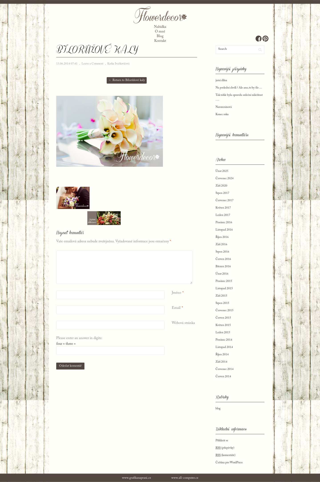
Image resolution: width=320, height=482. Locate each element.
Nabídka (160, 27)
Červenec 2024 (225, 178)
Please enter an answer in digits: (79, 338)
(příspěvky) (225, 448)
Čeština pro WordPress (229, 462)
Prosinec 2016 (224, 222)
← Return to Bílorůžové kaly (126, 80)
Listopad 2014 (224, 347)
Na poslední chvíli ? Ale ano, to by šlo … (239, 87)
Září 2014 (221, 361)
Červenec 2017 (225, 200)
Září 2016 (221, 244)
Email (176, 308)
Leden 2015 (223, 332)
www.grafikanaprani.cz (136, 478)
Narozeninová (224, 107)
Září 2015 (221, 295)
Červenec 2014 (225, 369)
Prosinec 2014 (224, 339)
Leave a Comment (92, 63)
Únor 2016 (222, 273)
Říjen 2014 (222, 354)
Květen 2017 (223, 207)
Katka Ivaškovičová (118, 63)
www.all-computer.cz (184, 478)
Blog (160, 36)
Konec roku (222, 114)
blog (218, 408)
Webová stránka (183, 323)
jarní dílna (221, 80)
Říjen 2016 (222, 237)
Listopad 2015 (224, 288)
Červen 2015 (223, 317)
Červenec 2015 (225, 310)
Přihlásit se (222, 440)
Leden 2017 (223, 215)
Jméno (176, 293)
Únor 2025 (222, 171)
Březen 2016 (223, 266)
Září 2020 (221, 185)
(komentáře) (225, 455)
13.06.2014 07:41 (67, 63)
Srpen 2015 (222, 303)
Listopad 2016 (224, 229)
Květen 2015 (223, 325)
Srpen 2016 (222, 251)
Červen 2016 (223, 259)
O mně (160, 31)
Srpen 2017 (222, 193)
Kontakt (160, 41)
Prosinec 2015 (224, 281)
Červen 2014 (223, 376)
